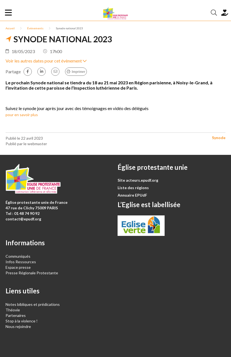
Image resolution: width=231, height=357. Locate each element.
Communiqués (18, 256)
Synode (218, 137)
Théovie (13, 310)
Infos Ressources (21, 261)
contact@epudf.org (23, 219)
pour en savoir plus (22, 114)
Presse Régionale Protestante (32, 272)
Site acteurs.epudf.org (138, 180)
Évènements (35, 28)
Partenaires (16, 315)
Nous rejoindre (18, 326)
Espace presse (18, 267)
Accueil (10, 28)
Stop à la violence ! (22, 321)
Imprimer (78, 71)
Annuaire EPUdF (132, 195)
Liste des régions (133, 187)
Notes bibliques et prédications (33, 304)
